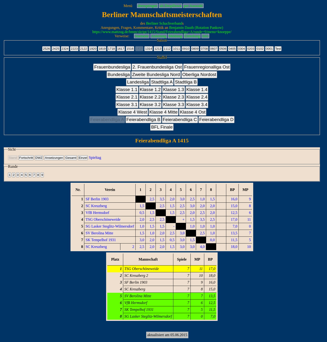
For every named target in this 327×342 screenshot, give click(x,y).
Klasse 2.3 (173, 97)
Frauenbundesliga (112, 67)
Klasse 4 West (132, 112)
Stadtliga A (162, 82)
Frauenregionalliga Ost (207, 67)
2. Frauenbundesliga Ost (157, 67)
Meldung (175, 36)
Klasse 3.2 (150, 104)
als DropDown (171, 6)
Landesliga (138, 82)
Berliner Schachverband (164, 23)
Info (205, 36)
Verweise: (122, 36)
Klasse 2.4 (197, 97)
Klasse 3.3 (173, 104)
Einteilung (192, 36)
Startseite (142, 36)
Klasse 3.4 (197, 104)
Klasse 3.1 (126, 104)
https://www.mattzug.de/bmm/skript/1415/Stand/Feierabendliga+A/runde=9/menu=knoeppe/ (161, 32)
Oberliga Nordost (199, 74)
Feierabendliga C (180, 119)
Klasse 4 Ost (192, 112)
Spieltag (95, 158)
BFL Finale (162, 127)
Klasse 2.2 (150, 97)
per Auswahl (193, 6)
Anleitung (158, 36)
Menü (127, 6)
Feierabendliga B (143, 119)
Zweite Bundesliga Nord (156, 74)
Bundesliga (119, 74)
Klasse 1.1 (126, 89)
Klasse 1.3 (173, 89)
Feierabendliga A (107, 119)
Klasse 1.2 (150, 89)
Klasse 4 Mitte (163, 112)
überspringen (147, 6)
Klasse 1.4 (197, 89)
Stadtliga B (186, 82)
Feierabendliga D (216, 119)
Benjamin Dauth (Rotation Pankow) (196, 28)
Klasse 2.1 (126, 97)
